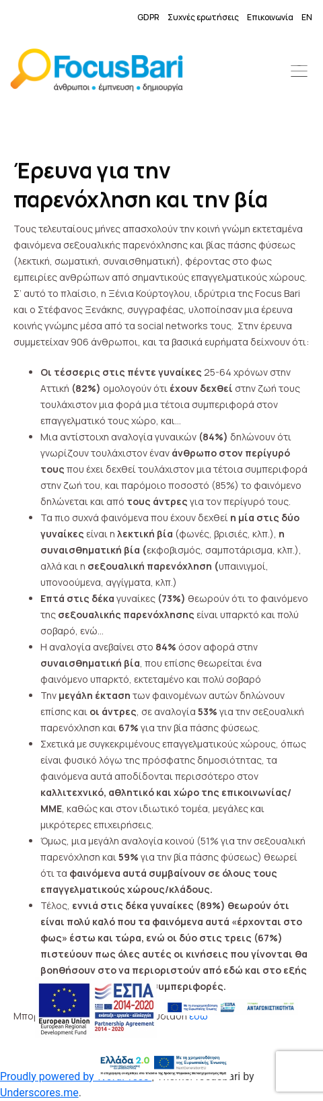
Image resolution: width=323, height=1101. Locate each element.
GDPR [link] (148, 17)
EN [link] (306, 17)
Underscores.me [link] (39, 1092)
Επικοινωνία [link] (270, 17)
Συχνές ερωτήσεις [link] (203, 17)
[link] (96, 72)
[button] (299, 72)
